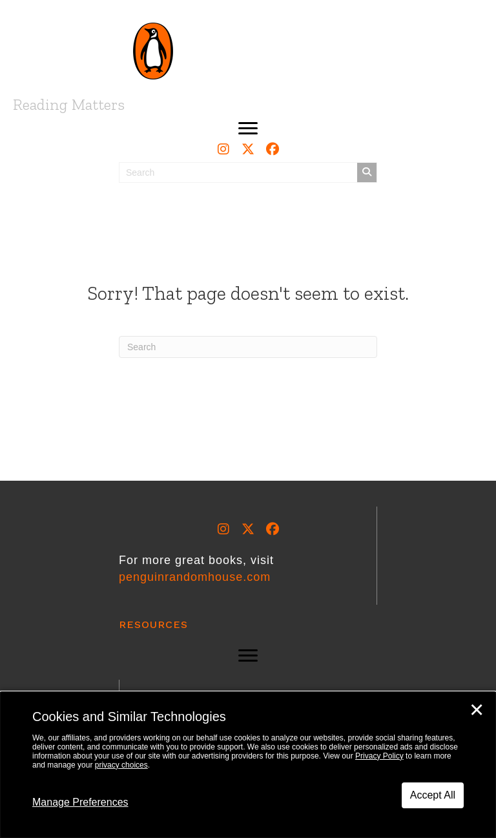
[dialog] (248, 765)
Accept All (432, 795)
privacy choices (121, 765)
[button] (248, 129)
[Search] (248, 347)
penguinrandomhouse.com (195, 577)
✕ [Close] (476, 710)
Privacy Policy (379, 755)
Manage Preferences (80, 802)
